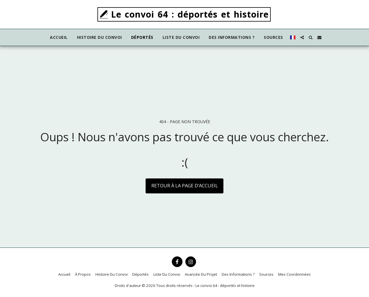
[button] (302, 37)
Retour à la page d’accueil (184, 185)
